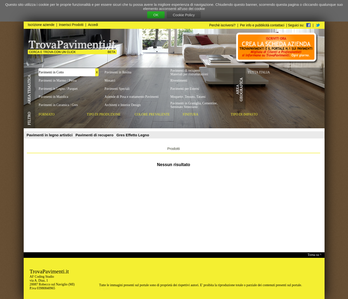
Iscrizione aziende (41, 25)
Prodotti (173, 148)
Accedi (93, 25)
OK (156, 15)
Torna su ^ (314, 255)
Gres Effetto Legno (132, 135)
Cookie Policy (184, 15)
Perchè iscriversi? (222, 25)
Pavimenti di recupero (95, 135)
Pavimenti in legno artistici (50, 135)
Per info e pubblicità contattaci (262, 25)
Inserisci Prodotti (71, 25)
